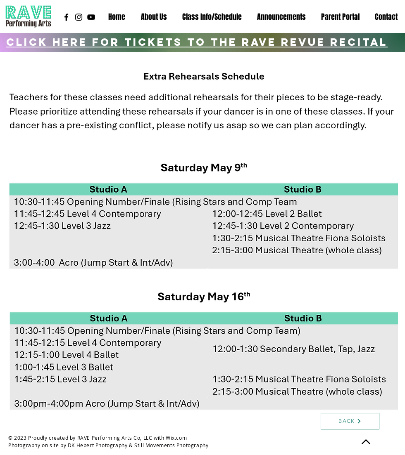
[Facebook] (66, 17)
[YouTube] (91, 17)
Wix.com (176, 437)
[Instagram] (78, 17)
